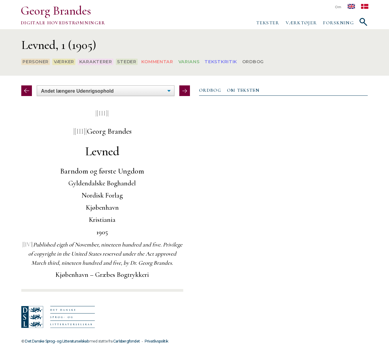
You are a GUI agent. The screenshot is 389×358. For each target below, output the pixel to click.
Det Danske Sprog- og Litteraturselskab (56, 341)
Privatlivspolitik (156, 341)
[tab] (210, 90)
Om (338, 7)
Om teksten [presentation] (243, 90)
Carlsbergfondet (126, 341)
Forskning (338, 22)
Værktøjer (301, 22)
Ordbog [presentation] (210, 90)
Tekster (267, 22)
